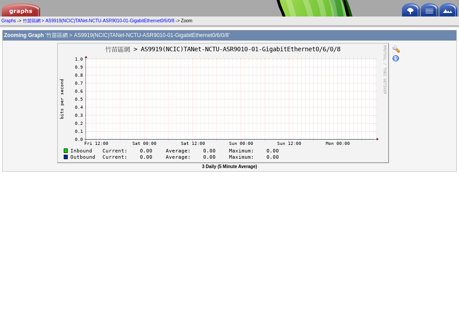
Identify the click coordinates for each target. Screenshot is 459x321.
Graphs (8, 20)
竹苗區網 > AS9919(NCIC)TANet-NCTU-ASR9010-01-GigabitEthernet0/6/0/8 (99, 20)
